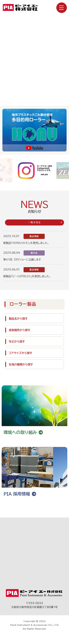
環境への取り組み (23, 432)
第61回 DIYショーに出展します (22, 259)
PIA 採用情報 (19, 494)
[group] (34, 170)
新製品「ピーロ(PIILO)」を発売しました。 (27, 276)
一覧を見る (45, 222)
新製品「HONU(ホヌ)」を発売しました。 (26, 243)
